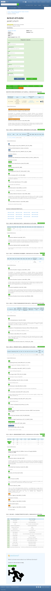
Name (9, 42)
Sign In (35, 5)
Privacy (19, 7)
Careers (48, 1)
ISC (33, 85)
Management (9, 87)
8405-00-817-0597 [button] (27, 212)
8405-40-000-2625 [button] (35, 214)
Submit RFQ (42, 93)
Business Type (10, 68)
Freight (40, 85)
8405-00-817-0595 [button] (11, 212)
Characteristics (15, 87)
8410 (10, 137)
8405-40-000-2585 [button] (19, 218)
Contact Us (43, 1)
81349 (37, 101)
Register (39, 5)
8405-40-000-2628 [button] (27, 216)
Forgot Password (46, 5)
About (38, 1)
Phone (9, 55)
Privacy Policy (3, 589)
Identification (15, 85)
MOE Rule (21, 85)
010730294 (13, 137)
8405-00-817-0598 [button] (35, 212)
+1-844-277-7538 (29, 5)
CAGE (28, 85)
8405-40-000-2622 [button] (11, 214)
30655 (10, 165)
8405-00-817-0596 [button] (19, 212)
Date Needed (10, 73)
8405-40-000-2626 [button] (11, 216)
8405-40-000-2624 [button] (27, 214)
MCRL (9, 85)
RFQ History (30, 1)
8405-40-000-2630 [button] (11, 218)
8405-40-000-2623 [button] (19, 214)
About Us (8, 587)
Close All (20, 87)
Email (9, 51)
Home (35, 1)
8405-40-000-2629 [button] (35, 216)
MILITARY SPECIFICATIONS (31, 101)
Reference (10, 64)
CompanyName (11, 47)
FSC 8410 (14, 30)
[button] (24, 1)
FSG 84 (9, 30)
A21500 (10, 161)
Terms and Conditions (12, 7)
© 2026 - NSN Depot (45, 587)
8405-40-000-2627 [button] (19, 216)
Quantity (9, 60)
